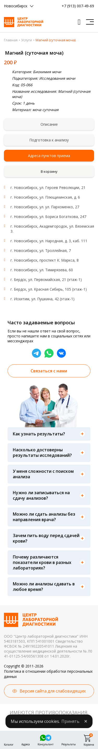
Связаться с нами (49, 371)
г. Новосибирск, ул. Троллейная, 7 (40, 250)
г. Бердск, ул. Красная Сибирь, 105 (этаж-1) (48, 289)
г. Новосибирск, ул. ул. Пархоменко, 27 (44, 206)
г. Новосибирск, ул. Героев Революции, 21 (47, 187)
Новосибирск (15, 5)
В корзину (49, 171)
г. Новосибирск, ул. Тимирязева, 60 (41, 269)
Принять (70, 721)
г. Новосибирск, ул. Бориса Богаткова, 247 (48, 216)
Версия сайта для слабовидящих (53, 691)
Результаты (68, 743)
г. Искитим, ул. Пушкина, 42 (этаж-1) (42, 298)
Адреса (25, 743)
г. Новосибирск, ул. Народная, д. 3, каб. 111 (48, 240)
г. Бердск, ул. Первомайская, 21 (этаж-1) (46, 279)
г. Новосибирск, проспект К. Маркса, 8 (44, 260)
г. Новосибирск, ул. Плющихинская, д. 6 (45, 197)
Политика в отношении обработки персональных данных (48, 674)
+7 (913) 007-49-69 (78, 5)
